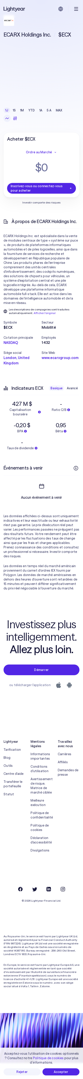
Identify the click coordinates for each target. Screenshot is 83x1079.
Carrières (64, 770)
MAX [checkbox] (59, 110)
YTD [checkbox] (31, 110)
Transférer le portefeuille (13, 800)
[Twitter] (34, 905)
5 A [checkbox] (49, 110)
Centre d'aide (14, 790)
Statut (9, 810)
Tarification (12, 766)
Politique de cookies (40, 843)
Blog (7, 774)
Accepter (61, 1072)
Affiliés (63, 778)
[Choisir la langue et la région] (60, 8)
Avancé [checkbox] (72, 388)
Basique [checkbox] (56, 388)
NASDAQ (11, 342)
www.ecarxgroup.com (60, 357)
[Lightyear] (15, 9)
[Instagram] (62, 905)
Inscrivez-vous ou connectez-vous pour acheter (41, 188)
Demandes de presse (68, 788)
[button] (23, 322)
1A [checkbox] (40, 110)
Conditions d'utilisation (39, 785)
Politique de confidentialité (41, 831)
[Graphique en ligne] (7, 118)
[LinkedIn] (48, 905)
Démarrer (41, 686)
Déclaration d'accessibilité (41, 856)
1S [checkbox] (14, 110)
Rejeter (22, 1072)
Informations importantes (40, 772)
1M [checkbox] (22, 110)
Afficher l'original (45, 313)
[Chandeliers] (15, 118)
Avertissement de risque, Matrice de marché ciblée (41, 801)
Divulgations (40, 866)
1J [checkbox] (6, 110)
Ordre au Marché (41, 152)
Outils (8, 782)
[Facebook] (20, 905)
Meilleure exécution (38, 818)
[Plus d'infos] (75, 468)
